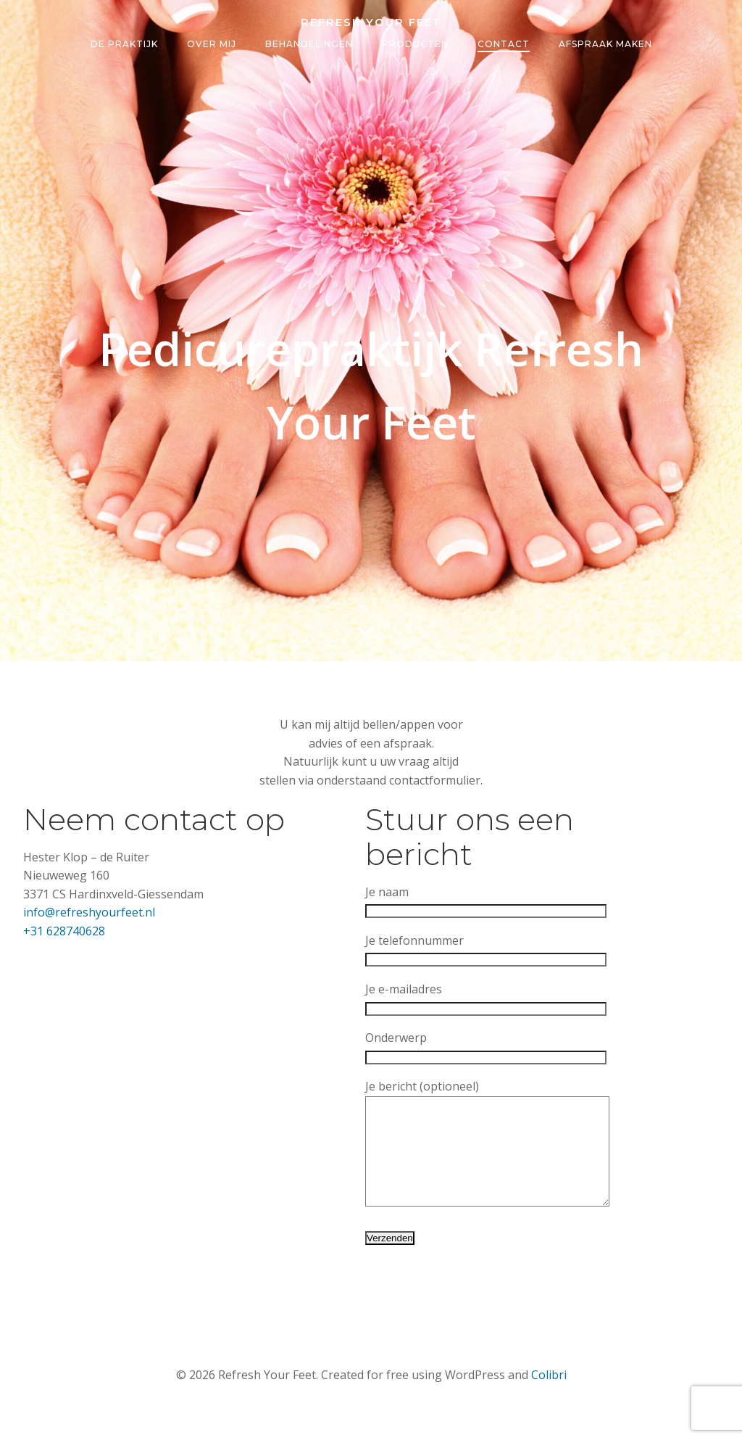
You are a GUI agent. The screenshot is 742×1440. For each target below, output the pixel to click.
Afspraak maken (605, 44)
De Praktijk (124, 44)
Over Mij (211, 44)
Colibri (549, 1397)
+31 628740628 (64, 931)
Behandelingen (309, 44)
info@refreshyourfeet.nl (89, 913)
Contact (504, 44)
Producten (415, 44)
